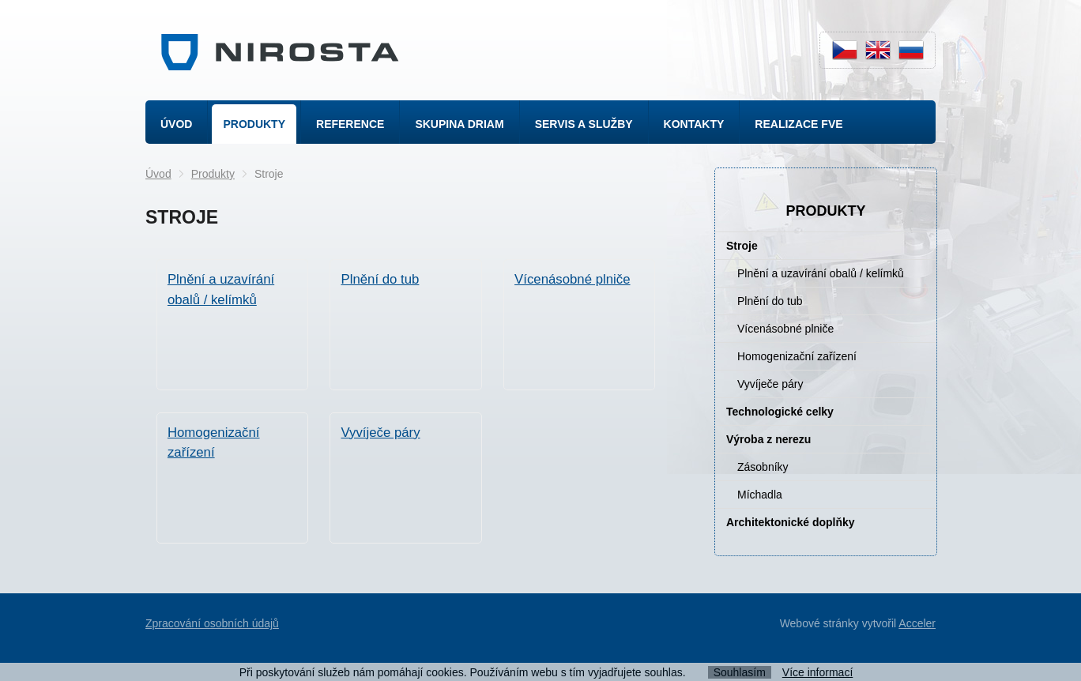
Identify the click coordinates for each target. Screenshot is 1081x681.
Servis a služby (584, 124)
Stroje (742, 245)
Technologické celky (780, 411)
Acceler (917, 623)
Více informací (817, 672)
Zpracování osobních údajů (212, 623)
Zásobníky (763, 467)
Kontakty (694, 124)
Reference (350, 124)
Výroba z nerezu (768, 439)
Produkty (254, 124)
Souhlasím (740, 672)
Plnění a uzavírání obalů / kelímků (820, 273)
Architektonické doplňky (790, 522)
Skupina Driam (459, 124)
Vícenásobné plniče (785, 328)
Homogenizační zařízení (797, 356)
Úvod (176, 124)
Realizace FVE (798, 124)
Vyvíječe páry (770, 384)
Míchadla (759, 494)
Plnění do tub (770, 301)
